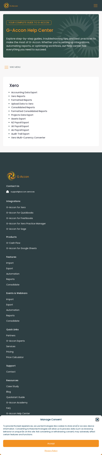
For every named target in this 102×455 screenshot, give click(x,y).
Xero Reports (18, 96)
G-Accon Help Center (18, 413)
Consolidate (12, 284)
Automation (12, 273)
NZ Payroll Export (20, 122)
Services (10, 346)
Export (9, 268)
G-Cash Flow (13, 243)
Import (10, 262)
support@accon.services (23, 191)
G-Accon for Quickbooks (19, 212)
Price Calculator (15, 357)
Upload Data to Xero (22, 103)
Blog (8, 391)
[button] (97, 419)
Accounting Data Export (24, 92)
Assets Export (18, 118)
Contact (11, 371)
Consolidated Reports (23, 107)
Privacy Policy (51, 450)
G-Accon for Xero (16, 207)
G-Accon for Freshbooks (19, 218)
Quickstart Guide (15, 397)
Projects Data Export (22, 115)
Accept (51, 443)
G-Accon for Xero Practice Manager (26, 223)
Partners (10, 335)
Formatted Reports (21, 100)
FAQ (8, 408)
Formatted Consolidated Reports (29, 111)
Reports (10, 279)
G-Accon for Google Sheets (21, 248)
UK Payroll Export (20, 126)
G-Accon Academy (17, 402)
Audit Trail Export (20, 133)
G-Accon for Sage (16, 228)
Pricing (9, 351)
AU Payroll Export (20, 130)
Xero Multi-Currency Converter (28, 137)
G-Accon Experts (15, 340)
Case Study (12, 386)
